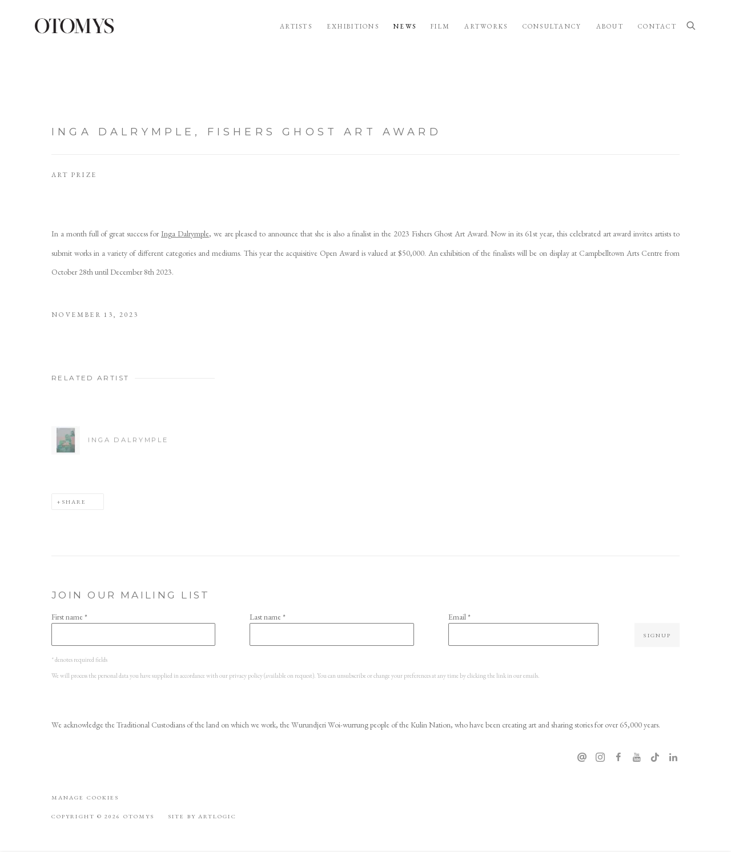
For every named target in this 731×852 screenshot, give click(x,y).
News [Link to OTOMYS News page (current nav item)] (404, 26)
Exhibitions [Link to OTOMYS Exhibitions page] (353, 26)
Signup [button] (657, 635)
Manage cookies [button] (85, 797)
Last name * (268, 617)
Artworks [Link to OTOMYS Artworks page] (486, 26)
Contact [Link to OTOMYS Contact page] (657, 26)
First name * (69, 617)
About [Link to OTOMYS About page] (610, 26)
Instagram (600, 758)
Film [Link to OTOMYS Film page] (440, 26)
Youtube (637, 758)
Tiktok (655, 758)
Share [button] (74, 501)
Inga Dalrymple (185, 233)
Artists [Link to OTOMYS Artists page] (296, 26)
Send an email (582, 758)
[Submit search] (691, 26)
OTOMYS (74, 26)
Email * (459, 617)
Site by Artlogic (202, 816)
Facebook (618, 758)
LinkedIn (673, 758)
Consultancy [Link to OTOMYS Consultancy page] (552, 26)
